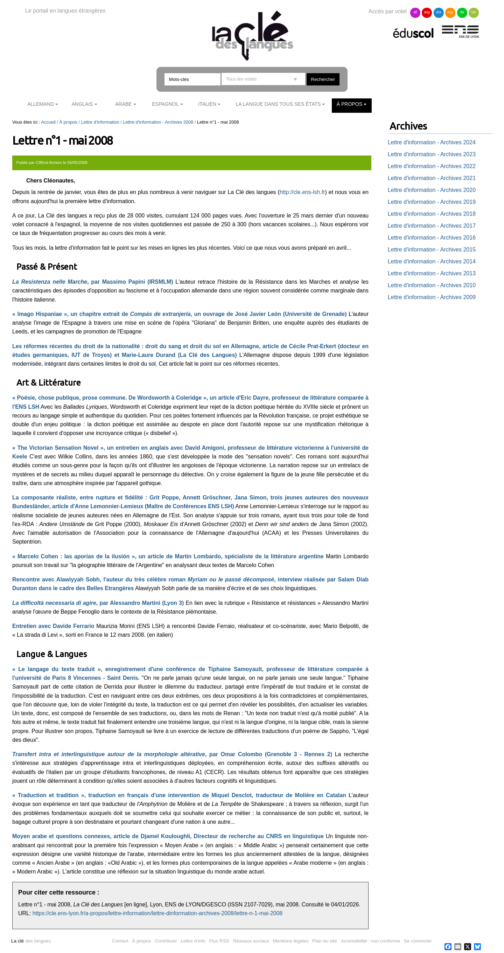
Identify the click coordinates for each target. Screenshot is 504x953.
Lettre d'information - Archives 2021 (432, 178)
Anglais (82, 104)
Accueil (48, 122)
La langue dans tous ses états (278, 104)
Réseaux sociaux (251, 941)
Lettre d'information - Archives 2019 (432, 202)
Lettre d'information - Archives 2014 (432, 261)
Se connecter (418, 941)
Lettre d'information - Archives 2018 (432, 214)
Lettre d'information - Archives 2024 (432, 142)
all (415, 12)
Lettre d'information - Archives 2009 (432, 297)
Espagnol (165, 104)
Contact (120, 941)
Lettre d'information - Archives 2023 (432, 154)
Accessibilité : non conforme (370, 941)
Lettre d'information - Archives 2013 (432, 273)
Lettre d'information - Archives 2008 (158, 122)
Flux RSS (219, 941)
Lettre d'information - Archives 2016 (432, 238)
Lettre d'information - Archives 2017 (432, 226)
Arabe (123, 104)
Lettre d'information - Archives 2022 (432, 166)
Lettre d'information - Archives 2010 (432, 285)
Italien (207, 104)
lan (473, 12)
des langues (31, 941)
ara (438, 12)
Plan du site (324, 941)
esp (450, 12)
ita (462, 12)
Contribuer (166, 941)
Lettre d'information (100, 122)
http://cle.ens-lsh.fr (302, 192)
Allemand (40, 104)
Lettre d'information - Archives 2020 (432, 190)
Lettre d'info (193, 941)
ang (427, 12)
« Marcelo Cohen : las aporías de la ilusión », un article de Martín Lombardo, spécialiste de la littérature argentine (168, 556)
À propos (350, 104)
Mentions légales (291, 941)
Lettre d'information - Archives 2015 (432, 250)
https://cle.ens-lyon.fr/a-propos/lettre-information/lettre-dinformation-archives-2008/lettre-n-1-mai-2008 (157, 913)
